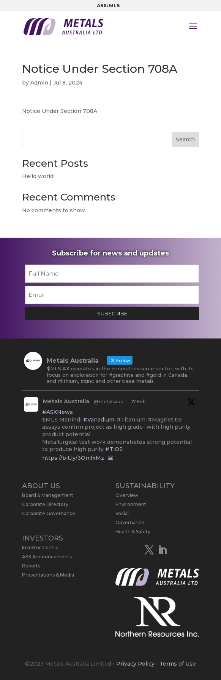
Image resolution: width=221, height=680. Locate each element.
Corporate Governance (48, 513)
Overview (126, 495)
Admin (39, 82)
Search (185, 139)
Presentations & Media (48, 575)
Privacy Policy (135, 663)
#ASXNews (57, 412)
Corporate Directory (45, 504)
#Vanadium (98, 419)
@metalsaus (108, 401)
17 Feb (138, 401)
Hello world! (38, 176)
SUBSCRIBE (112, 313)
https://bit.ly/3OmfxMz (73, 457)
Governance (129, 522)
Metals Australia (66, 401)
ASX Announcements (47, 556)
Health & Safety (132, 531)
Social (122, 513)
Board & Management (47, 495)
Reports (31, 566)
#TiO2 (114, 449)
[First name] (112, 274)
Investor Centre (40, 547)
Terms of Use (177, 663)
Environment (130, 504)
